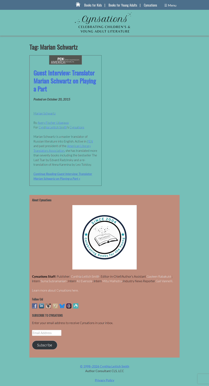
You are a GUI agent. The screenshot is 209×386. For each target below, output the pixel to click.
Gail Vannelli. (164, 281)
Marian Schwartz (44, 113)
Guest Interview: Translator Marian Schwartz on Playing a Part (64, 80)
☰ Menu (170, 5)
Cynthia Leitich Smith (53, 127)
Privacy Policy (104, 380)
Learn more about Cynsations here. (55, 290)
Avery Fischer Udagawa (53, 123)
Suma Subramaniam (54, 281)
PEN (90, 141)
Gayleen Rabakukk (159, 276)
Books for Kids (93, 5)
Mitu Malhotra (112, 281)
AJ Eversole (84, 281)
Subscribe (44, 345)
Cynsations (150, 5)
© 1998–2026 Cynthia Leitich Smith (104, 366)
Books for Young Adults (123, 5)
